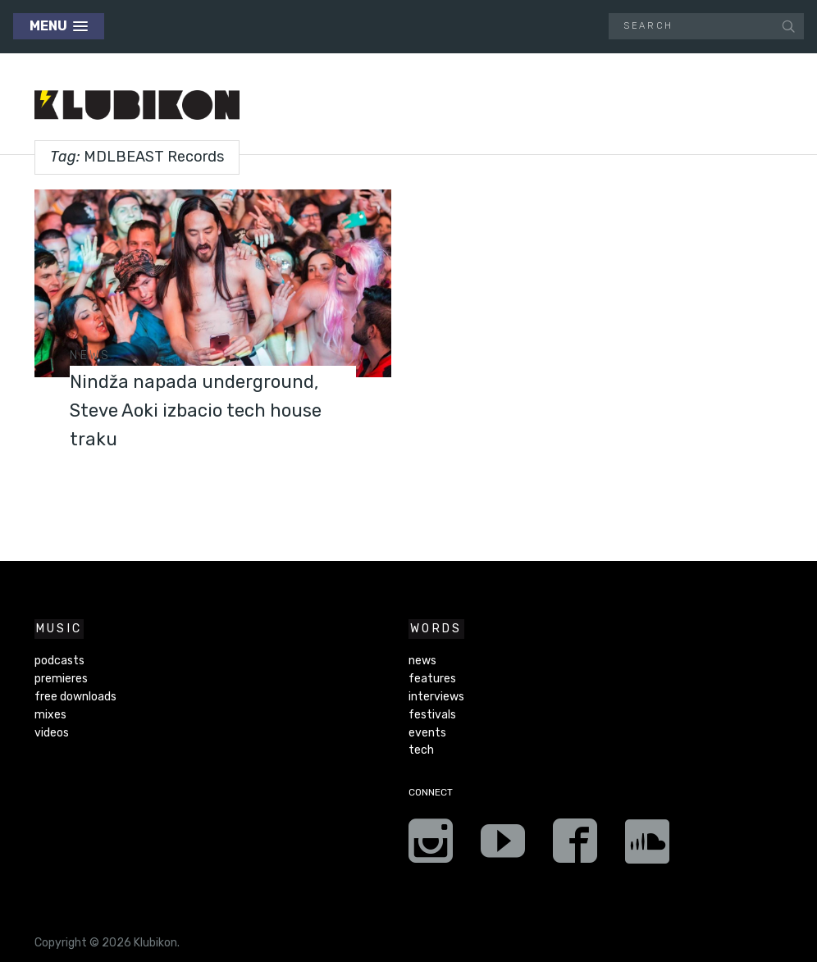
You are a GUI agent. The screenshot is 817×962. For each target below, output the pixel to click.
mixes (50, 715)
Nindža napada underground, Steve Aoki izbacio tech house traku (200, 409)
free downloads (75, 697)
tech (421, 750)
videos (51, 733)
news (90, 355)
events (427, 733)
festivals (432, 715)
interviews (436, 697)
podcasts (59, 661)
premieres (61, 679)
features (432, 679)
